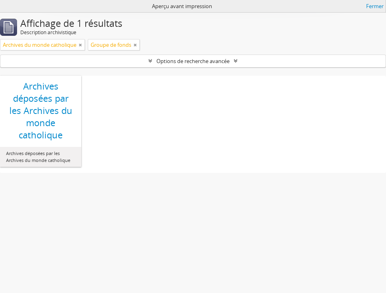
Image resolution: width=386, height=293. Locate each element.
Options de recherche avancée (193, 61)
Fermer (375, 6)
